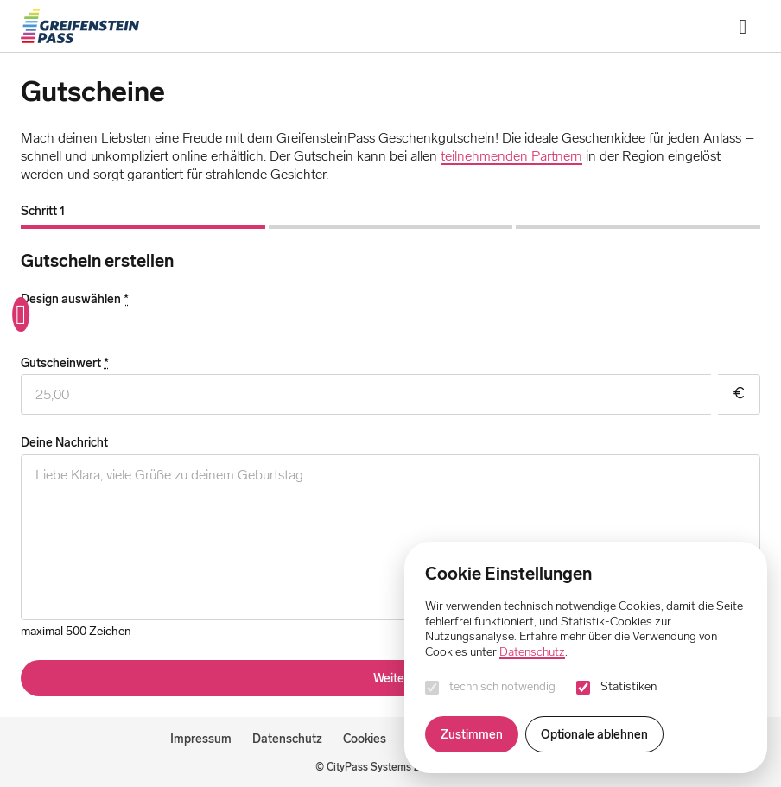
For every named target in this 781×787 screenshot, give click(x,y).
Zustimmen (472, 734)
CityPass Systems (369, 766)
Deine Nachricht (64, 442)
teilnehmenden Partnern (511, 155)
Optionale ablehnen (594, 734)
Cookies (364, 738)
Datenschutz (287, 738)
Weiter (391, 678)
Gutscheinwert (65, 363)
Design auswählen (75, 299)
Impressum (201, 738)
